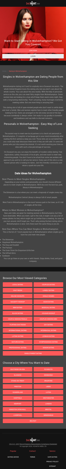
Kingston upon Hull (17, 409)
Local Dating (17, 284)
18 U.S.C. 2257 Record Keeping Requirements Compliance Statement (33, 444)
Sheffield (18, 398)
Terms (32, 457)
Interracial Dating (48, 330)
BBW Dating (17, 307)
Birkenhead (48, 415)
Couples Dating (48, 284)
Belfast (33, 421)
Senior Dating (48, 348)
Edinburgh (48, 375)
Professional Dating (17, 348)
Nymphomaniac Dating (48, 342)
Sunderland (18, 392)
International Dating (18, 330)
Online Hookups (17, 296)
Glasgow (17, 375)
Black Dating (17, 313)
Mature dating (18, 342)
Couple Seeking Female (17, 319)
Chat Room (17, 290)
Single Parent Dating (33, 353)
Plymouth (48, 369)
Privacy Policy (52, 461)
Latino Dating (17, 336)
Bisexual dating (48, 307)
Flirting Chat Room (18, 325)
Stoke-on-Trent (17, 381)
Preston (17, 386)
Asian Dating (48, 302)
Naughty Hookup (18, 302)
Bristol (48, 409)
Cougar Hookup (48, 313)
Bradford (48, 381)
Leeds (48, 386)
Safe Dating (52, 457)
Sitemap (52, 466)
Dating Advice (13, 457)
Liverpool (17, 415)
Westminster (48, 398)
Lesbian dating (48, 336)
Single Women (48, 296)
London (48, 404)
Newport (17, 404)
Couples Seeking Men (48, 319)
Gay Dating (48, 325)
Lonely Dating (48, 290)
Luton (48, 392)
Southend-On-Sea (17, 369)
